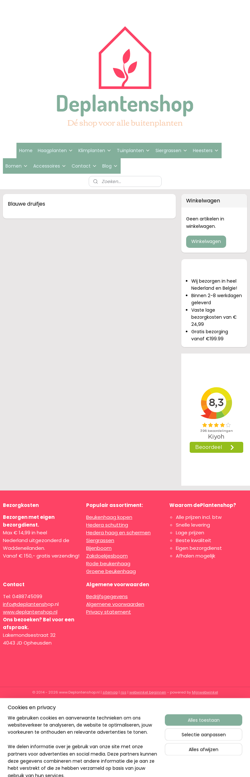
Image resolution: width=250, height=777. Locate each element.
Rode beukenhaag (108, 563)
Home (26, 150)
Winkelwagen (206, 241)
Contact (84, 166)
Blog (110, 166)
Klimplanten (95, 150)
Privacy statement (108, 611)
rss (123, 692)
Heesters (206, 150)
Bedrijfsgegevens (107, 596)
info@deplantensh (25, 604)
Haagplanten (55, 150)
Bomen (16, 166)
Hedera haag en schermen (118, 532)
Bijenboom (99, 548)
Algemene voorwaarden (115, 604)
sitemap (110, 692)
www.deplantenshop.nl (30, 611)
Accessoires (49, 166)
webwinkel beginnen (147, 692)
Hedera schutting (107, 524)
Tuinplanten (133, 150)
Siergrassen (171, 150)
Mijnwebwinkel (205, 692)
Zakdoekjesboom (107, 555)
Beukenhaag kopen (109, 517)
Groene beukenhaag (111, 571)
